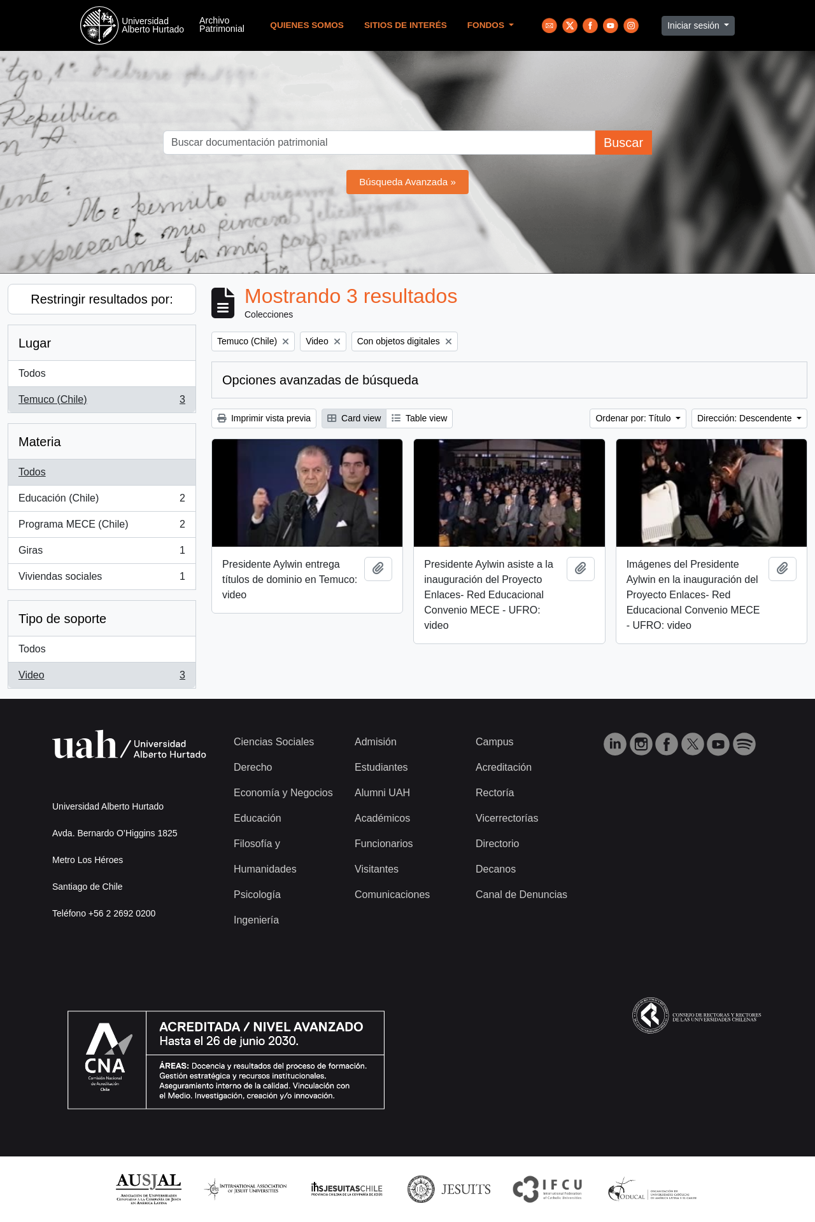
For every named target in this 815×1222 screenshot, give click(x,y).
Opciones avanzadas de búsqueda (320, 380)
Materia (39, 442)
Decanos (496, 869)
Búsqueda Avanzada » (407, 181)
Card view (354, 418)
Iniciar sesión (694, 25)
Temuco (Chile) (101, 402)
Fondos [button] (487, 25)
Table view (419, 418)
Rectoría (495, 792)
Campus (495, 741)
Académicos (382, 818)
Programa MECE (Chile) (101, 527)
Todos (32, 373)
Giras (101, 553)
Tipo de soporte (62, 619)
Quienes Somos (307, 25)
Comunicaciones (392, 894)
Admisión (376, 741)
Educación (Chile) (101, 501)
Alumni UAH (382, 792)
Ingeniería (256, 920)
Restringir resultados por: (102, 299)
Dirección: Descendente (746, 418)
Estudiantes (381, 767)
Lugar (34, 343)
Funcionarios (384, 843)
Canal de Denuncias (521, 894)
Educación (257, 818)
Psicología (257, 894)
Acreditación (504, 767)
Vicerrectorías (507, 818)
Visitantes (377, 869)
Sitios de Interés (405, 25)
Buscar (623, 143)
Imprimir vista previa (264, 418)
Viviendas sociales (101, 579)
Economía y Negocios (283, 792)
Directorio (497, 843)
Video (101, 678)
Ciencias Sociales (274, 741)
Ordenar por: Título (634, 418)
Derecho (253, 767)
